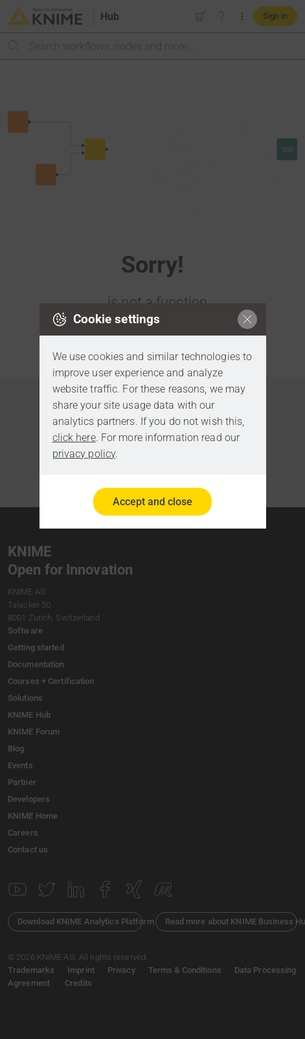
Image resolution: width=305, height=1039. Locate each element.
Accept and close (152, 502)
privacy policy (84, 454)
